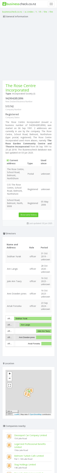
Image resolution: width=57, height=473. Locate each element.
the (45, 11)
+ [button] (10, 330)
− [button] (10, 334)
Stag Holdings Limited (25, 420)
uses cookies (23, 465)
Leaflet (16, 370)
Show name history (28, 214)
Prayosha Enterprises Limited (28, 429)
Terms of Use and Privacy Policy (29, 462)
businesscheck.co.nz (12, 11)
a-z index (29, 11)
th (40, 11)
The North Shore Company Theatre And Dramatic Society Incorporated (31, 440)
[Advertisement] (28, 50)
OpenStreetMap (36, 370)
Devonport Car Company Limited (30, 391)
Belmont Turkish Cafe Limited (29, 411)
